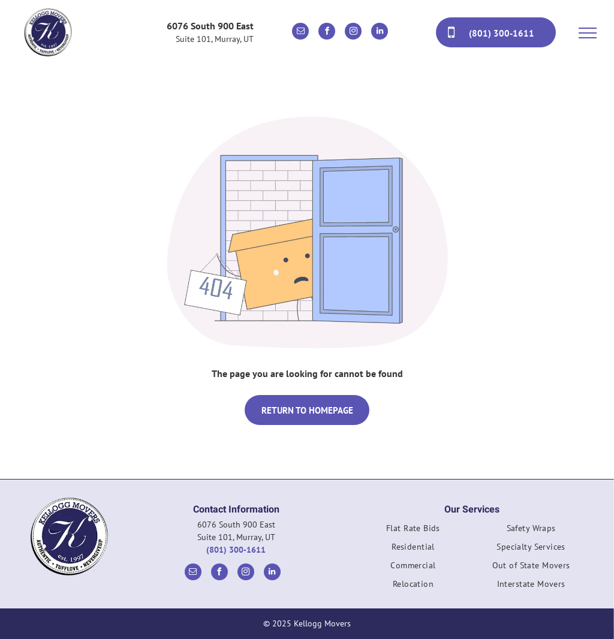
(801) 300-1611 (236, 549)
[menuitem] (413, 531)
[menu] (587, 33)
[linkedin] (379, 33)
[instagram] (353, 33)
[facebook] (326, 33)
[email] (300, 33)
